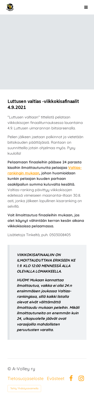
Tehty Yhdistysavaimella (24, 388)
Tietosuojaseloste (26, 378)
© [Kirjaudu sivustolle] (10, 368)
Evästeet (55, 378)
